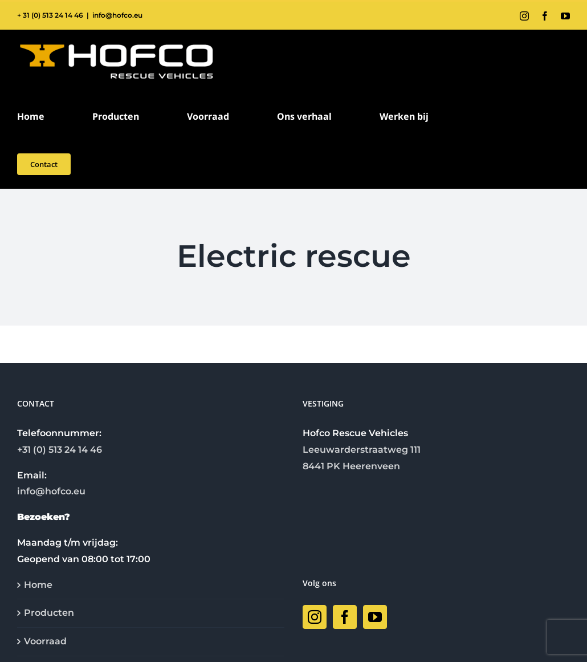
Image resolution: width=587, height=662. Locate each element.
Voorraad (45, 641)
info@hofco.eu (117, 15)
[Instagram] (315, 617)
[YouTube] (375, 617)
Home (38, 584)
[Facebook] (345, 617)
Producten (49, 612)
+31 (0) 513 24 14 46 (59, 449)
